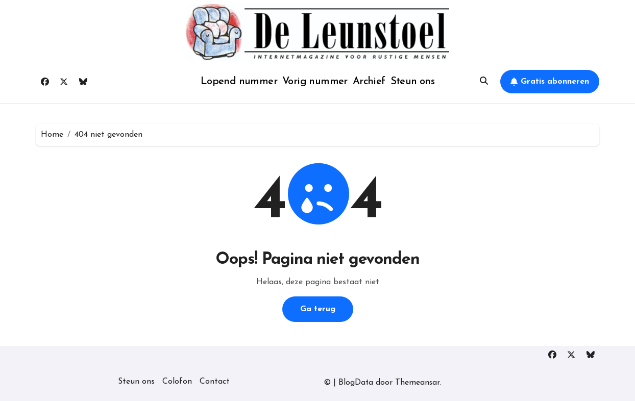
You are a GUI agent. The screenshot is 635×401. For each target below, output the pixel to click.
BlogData (356, 383)
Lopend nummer (239, 82)
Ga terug (317, 309)
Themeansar (418, 383)
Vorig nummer (315, 82)
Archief (369, 82)
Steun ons (412, 82)
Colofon (177, 382)
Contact (215, 382)
